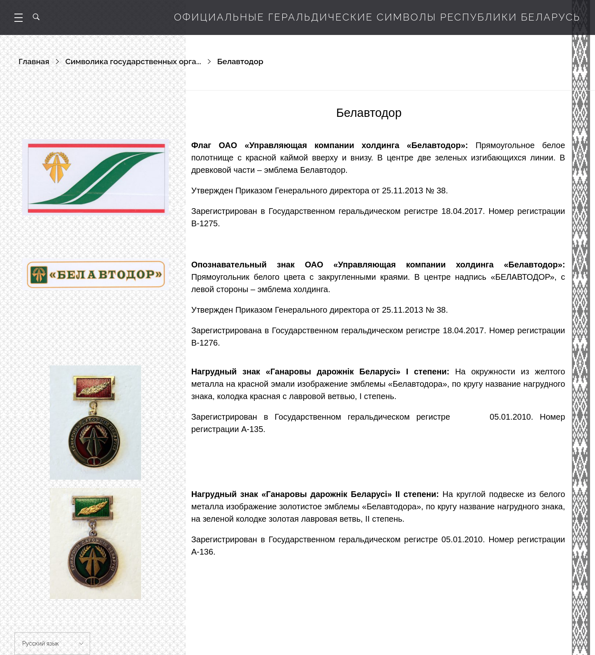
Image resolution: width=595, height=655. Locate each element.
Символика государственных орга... (133, 61)
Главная (34, 61)
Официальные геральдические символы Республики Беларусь (377, 17)
